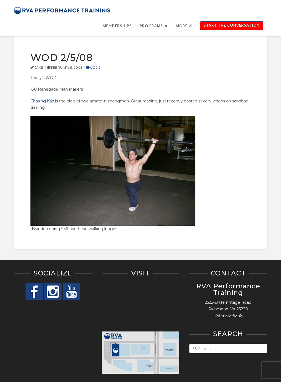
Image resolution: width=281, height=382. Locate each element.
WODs (93, 67)
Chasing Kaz (42, 101)
